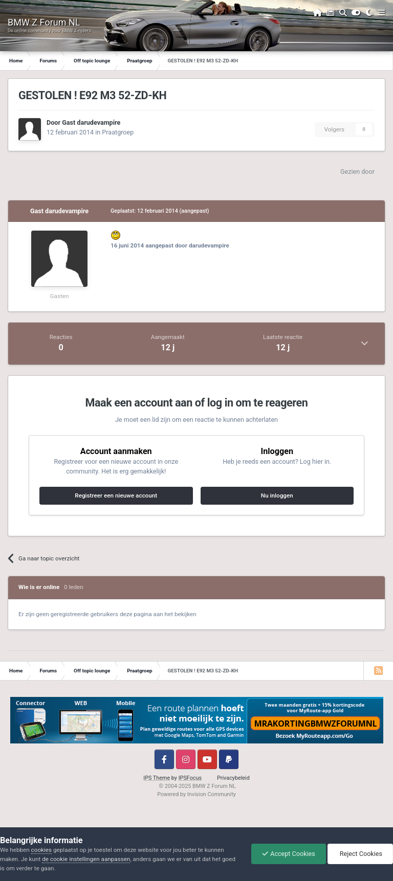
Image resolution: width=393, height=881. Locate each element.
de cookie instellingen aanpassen (86, 859)
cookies (41, 849)
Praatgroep (118, 132)
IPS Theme (156, 778)
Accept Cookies (288, 853)
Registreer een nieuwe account (116, 495)
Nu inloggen (277, 495)
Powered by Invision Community (196, 794)
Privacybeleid (233, 778)
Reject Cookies (360, 853)
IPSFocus (190, 778)
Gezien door (357, 171)
